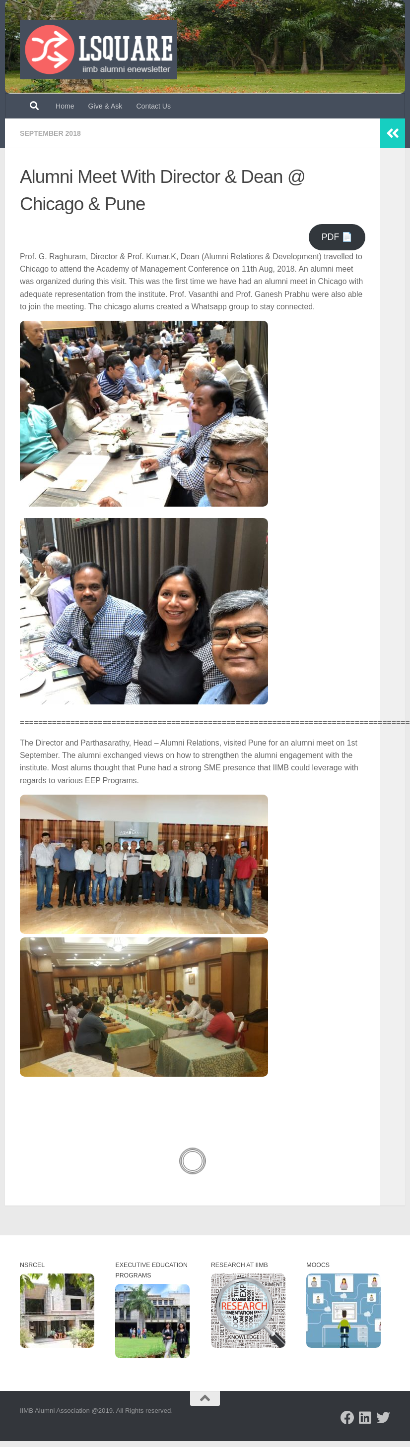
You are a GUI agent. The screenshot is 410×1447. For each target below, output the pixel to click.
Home (65, 106)
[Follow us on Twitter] (383, 1418)
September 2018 (50, 133)
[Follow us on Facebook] (347, 1418)
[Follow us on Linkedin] (365, 1418)
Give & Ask (105, 106)
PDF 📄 (337, 237)
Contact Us (153, 106)
